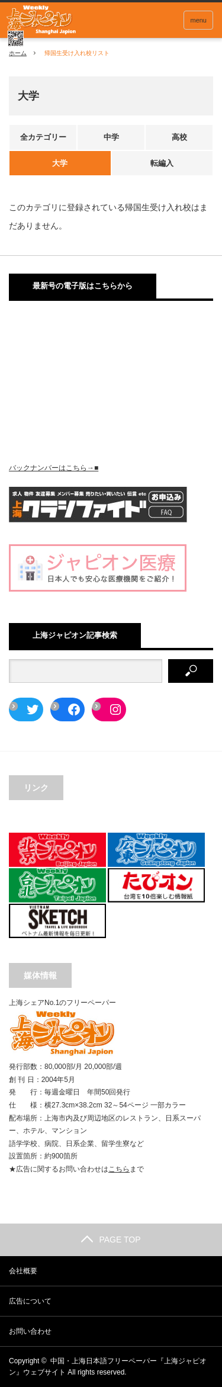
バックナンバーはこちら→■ (53, 468)
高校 (179, 137)
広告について (30, 1301)
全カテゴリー (43, 137)
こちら (119, 1169)
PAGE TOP (110, 1239)
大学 (59, 163)
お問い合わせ (30, 1331)
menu (198, 20)
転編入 (161, 163)
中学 (111, 137)
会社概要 (23, 1271)
